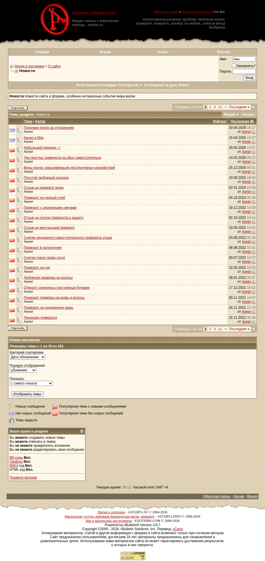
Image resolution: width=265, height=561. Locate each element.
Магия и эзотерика (29, 66)
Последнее (240, 121)
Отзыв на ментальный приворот (49, 228)
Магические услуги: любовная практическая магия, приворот (109, 516)
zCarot (178, 529)
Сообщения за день (161, 85)
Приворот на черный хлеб (44, 198)
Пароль (226, 71)
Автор (40, 121)
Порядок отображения (27, 366)
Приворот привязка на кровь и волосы (54, 298)
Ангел (28, 132)
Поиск (184, 85)
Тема (28, 121)
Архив (238, 496)
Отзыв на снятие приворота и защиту (53, 218)
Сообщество (130, 85)
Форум (105, 52)
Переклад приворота (40, 318)
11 (220, 107)
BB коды (16, 458)
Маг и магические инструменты (108, 521)
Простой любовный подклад (46, 178)
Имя (223, 59)
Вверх (252, 496)
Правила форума (23, 478)
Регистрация (86, 85)
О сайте (54, 66)
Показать (16, 379)
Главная (42, 52)
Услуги (163, 52)
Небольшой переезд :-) (42, 148)
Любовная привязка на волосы (48, 278)
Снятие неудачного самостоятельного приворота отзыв (68, 238)
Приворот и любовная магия (94, 13)
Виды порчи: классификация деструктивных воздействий (69, 168)
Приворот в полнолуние (43, 248)
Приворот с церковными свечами (50, 208)
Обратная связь (216, 496)
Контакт (223, 52)
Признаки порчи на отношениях (49, 128)
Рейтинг (219, 121)
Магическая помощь (197, 12)
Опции (229, 115)
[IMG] (13, 466)
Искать (249, 115)
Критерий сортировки (26, 352)
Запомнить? (244, 66)
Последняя (239, 107)
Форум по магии (166, 12)
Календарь (107, 85)
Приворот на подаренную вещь (48, 308)
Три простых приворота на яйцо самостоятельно (62, 158)
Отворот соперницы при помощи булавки (56, 288)
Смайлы (16, 462)
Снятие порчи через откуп (44, 258)
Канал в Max (34, 138)
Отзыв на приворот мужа (43, 188)
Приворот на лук (37, 268)
